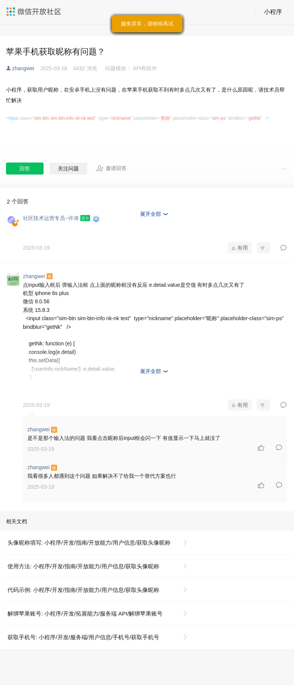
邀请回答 (111, 168)
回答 (25, 169)
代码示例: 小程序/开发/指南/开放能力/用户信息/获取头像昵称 (83, 590)
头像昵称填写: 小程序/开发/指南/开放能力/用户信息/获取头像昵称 (89, 542)
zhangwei (23, 68)
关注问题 (68, 169)
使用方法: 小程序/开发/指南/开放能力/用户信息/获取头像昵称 (83, 566)
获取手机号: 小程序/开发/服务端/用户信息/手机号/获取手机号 (83, 637)
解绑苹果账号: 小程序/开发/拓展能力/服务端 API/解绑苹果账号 (85, 613)
